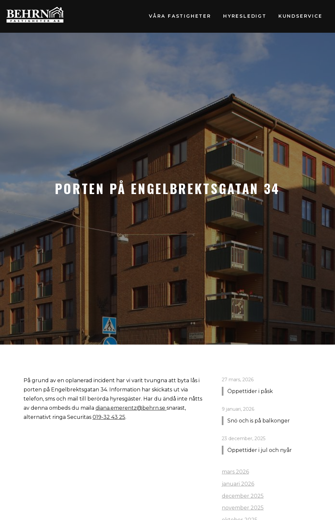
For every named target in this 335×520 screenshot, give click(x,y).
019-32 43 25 (109, 417)
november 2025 (243, 508)
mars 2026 (235, 472)
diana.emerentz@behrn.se (131, 408)
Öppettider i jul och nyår (259, 450)
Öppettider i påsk (250, 391)
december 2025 (243, 496)
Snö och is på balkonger (258, 421)
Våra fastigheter (180, 16)
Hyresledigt (245, 16)
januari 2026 (238, 484)
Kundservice (300, 16)
